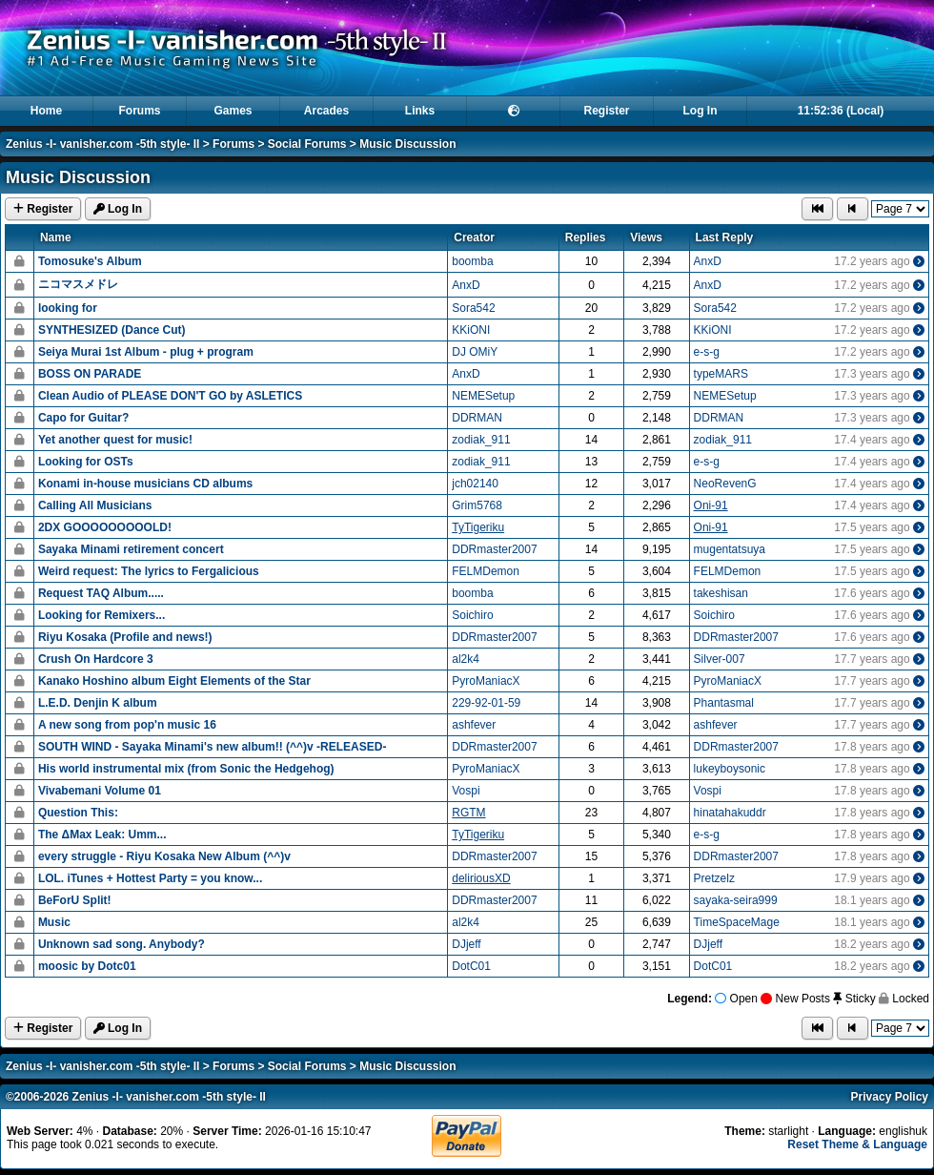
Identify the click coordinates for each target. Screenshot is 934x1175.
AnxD (707, 261)
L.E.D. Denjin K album (97, 703)
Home (46, 110)
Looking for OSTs (85, 461)
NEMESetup (483, 395)
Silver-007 (719, 659)
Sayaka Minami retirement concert (131, 549)
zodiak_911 (481, 439)
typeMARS (721, 374)
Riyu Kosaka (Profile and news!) (125, 637)
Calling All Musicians (95, 505)
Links (420, 110)
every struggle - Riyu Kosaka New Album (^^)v (164, 856)
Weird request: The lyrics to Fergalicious (148, 571)
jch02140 (475, 483)
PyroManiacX (485, 681)
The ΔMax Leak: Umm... (102, 834)
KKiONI (471, 330)
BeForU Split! (75, 900)
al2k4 (465, 659)
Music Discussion (407, 144)
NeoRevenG (725, 483)
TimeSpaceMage (737, 922)
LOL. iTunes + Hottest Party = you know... (150, 878)
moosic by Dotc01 (87, 966)
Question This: (78, 812)
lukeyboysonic (729, 768)
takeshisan (721, 593)
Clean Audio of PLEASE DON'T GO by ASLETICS (170, 395)
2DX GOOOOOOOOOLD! (105, 527)
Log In (700, 110)
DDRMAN (477, 417)
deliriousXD (481, 878)
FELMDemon (485, 571)
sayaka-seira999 (736, 900)
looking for (67, 308)
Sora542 (473, 308)
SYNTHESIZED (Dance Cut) (112, 330)
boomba (472, 261)
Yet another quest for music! (115, 439)
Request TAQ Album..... (101, 593)
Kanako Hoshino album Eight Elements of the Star (174, 681)
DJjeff (466, 944)
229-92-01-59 (486, 703)
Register (606, 110)
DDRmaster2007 (494, 549)
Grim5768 (477, 505)
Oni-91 (711, 505)
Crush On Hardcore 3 (95, 659)
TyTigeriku (478, 527)
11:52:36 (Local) (841, 110)
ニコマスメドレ (78, 284)
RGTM (468, 812)
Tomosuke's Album (90, 261)
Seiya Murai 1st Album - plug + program (146, 352)
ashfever (474, 725)
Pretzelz (714, 878)
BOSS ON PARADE (89, 374)
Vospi (465, 790)
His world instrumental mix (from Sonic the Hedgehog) (186, 768)
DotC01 (471, 966)
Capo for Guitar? (83, 417)
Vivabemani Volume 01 (99, 790)
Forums (139, 110)
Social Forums (307, 144)
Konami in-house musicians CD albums (145, 483)
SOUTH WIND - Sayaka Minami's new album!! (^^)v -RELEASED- (212, 746)
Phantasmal (724, 703)
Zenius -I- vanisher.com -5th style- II (102, 144)
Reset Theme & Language (857, 1144)
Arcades (326, 110)
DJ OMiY (474, 352)
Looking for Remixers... (101, 615)
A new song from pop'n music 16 (127, 725)
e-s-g (707, 352)
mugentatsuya (729, 549)
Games (232, 110)
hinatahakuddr (730, 812)
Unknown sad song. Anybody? (121, 944)
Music (54, 922)
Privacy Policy (889, 1096)
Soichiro (472, 615)
